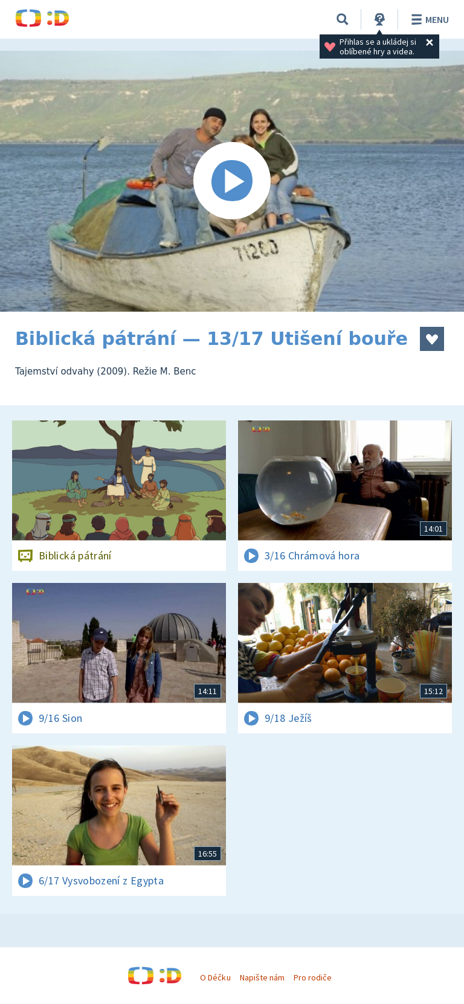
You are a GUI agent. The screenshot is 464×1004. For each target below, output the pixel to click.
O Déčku (215, 977)
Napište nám (262, 977)
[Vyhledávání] (342, 19)
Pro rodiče (313, 977)
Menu (428, 19)
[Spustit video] (232, 181)
